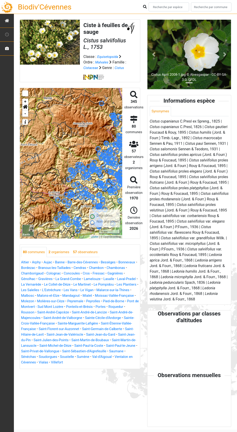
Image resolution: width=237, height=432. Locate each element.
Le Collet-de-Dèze (97, 285)
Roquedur (88, 312)
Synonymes (161, 111)
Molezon (86, 301)
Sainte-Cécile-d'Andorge (75, 324)
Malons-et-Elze (101, 296)
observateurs (89, 252)
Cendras (105, 268)
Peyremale (29, 307)
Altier (25, 262)
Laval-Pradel (46, 285)
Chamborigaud (56, 273)
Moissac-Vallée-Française (55, 301)
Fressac (126, 273)
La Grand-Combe (91, 279)
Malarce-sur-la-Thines (51, 296)
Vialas (65, 368)
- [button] (25, 114)
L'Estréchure (102, 290)
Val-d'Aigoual (126, 362)
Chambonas (31, 273)
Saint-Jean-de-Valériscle (56, 340)
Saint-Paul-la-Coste (99, 351)
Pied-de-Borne (70, 307)
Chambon (123, 268)
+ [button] (25, 101)
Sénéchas (47, 362)
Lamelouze (117, 279)
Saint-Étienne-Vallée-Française (111, 329)
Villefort (79, 368)
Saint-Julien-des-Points (48, 346)
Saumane (29, 362)
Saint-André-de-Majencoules (102, 318)
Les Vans (123, 290)
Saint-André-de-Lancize (57, 318)
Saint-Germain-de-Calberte (89, 335)
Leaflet (94, 236)
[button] (25, 108)
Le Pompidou (32, 290)
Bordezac (50, 268)
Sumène (105, 362)
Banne (62, 262)
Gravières (67, 279)
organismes (61, 252)
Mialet (26, 301)
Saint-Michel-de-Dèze (63, 351)
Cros (113, 273)
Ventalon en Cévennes (39, 368)
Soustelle (88, 362)
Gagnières (29, 279)
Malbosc (79, 296)
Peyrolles (48, 307)
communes (35, 252)
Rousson (106, 312)
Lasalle (27, 285)
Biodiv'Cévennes (45, 7)
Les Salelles (79, 290)
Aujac (49, 262)
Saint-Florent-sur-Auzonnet (43, 335)
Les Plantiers (56, 290)
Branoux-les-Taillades (77, 268)
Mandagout (125, 296)
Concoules (98, 273)
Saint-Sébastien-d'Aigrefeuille (106, 357)
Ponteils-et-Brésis (49, 312)
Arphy (37, 262)
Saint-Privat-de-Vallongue (58, 357)
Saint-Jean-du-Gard (95, 340)
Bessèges (114, 262)
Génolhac (48, 279)
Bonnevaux (30, 268)
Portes (72, 312)
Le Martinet (124, 285)
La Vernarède (69, 285)
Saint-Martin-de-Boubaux (90, 346)
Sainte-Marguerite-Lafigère (61, 329)
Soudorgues (68, 362)
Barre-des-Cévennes (86, 262)
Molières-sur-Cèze (111, 301)
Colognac (79, 273)
